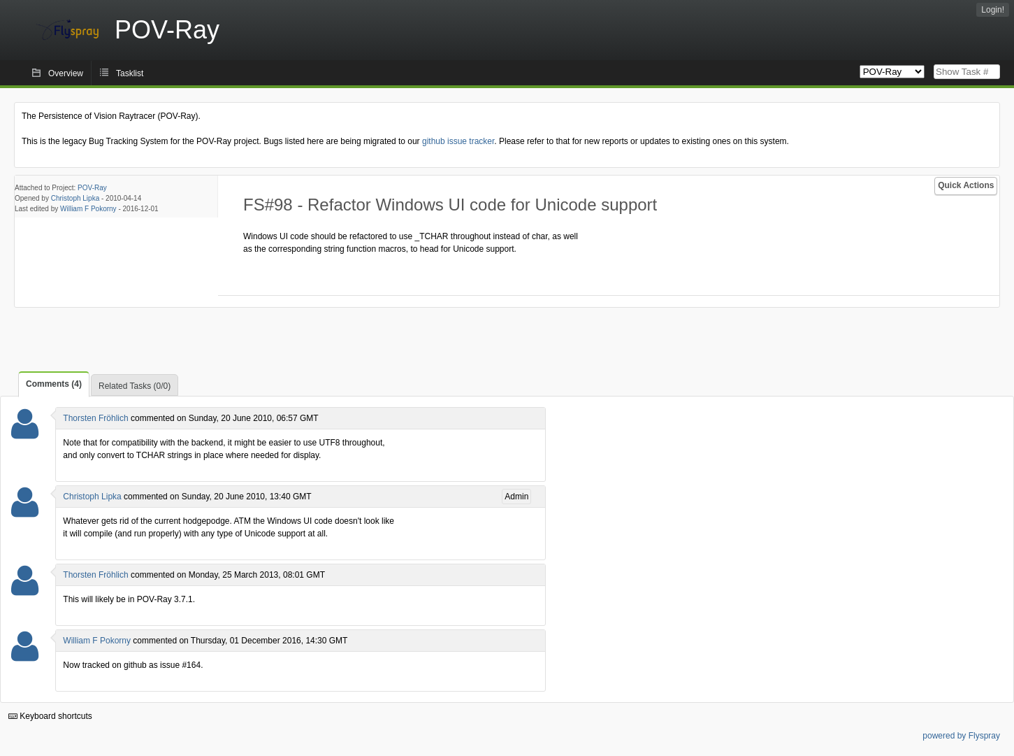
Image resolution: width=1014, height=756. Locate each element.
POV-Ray (92, 188)
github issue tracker (458, 141)
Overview (65, 73)
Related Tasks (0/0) (135, 386)
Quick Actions (966, 185)
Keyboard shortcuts (50, 716)
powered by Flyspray (961, 736)
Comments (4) (54, 384)
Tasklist (129, 73)
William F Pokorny (88, 209)
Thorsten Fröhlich (95, 418)
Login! (992, 10)
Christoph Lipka (75, 198)
